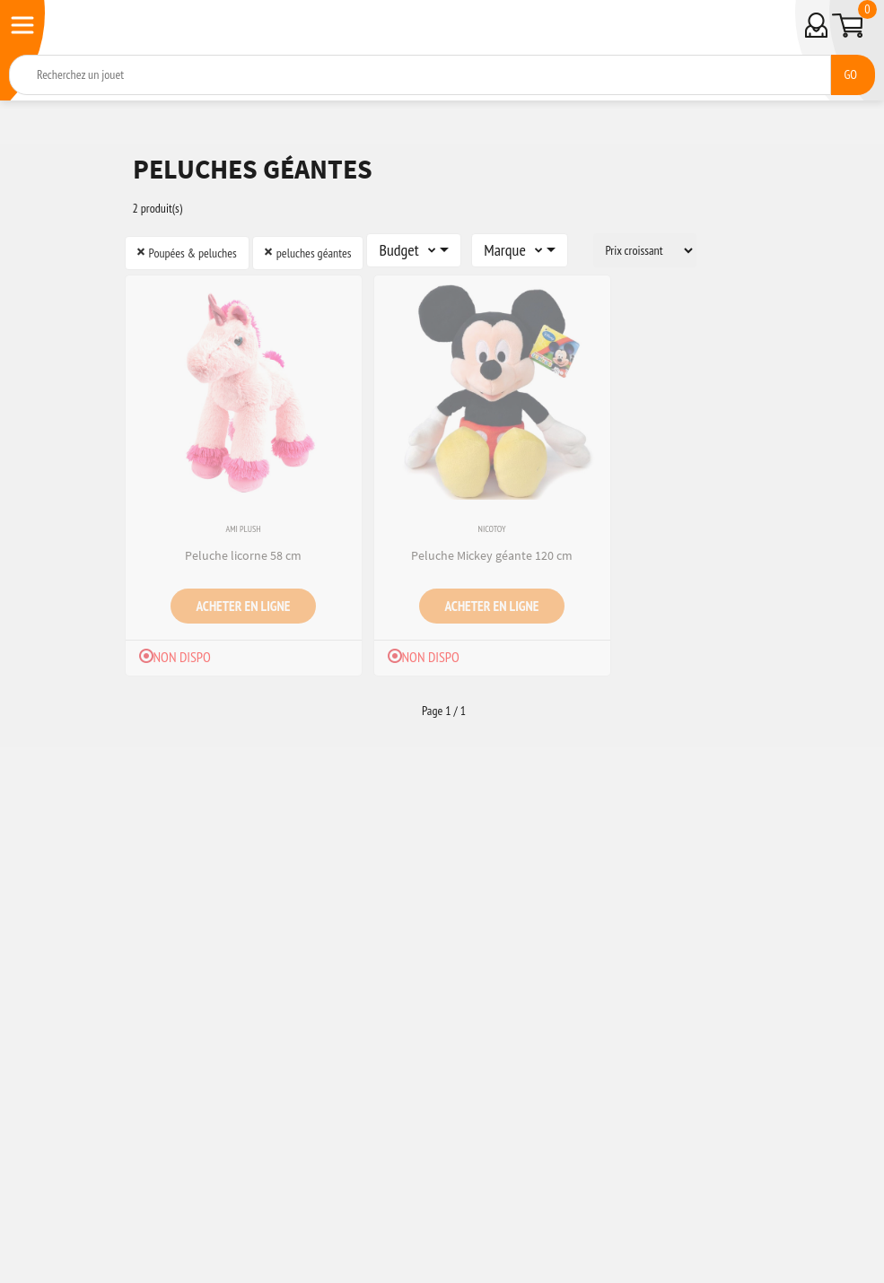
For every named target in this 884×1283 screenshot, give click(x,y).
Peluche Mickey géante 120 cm (492, 555)
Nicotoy (492, 529)
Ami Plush (242, 529)
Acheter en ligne (244, 606)
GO (850, 74)
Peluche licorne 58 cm (243, 555)
